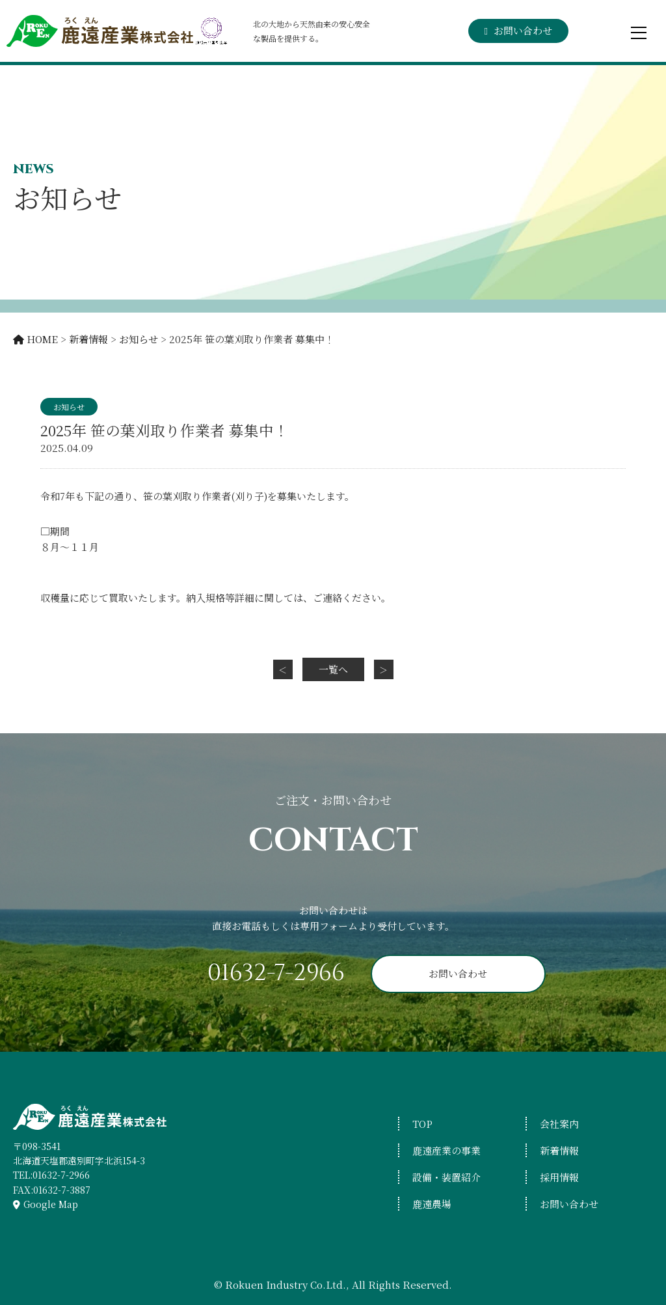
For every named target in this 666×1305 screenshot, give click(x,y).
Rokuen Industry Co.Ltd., (288, 1284)
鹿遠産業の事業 (446, 1150)
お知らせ (69, 406)
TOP (422, 1123)
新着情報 (559, 1150)
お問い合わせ (521, 30)
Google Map (50, 1204)
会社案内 (559, 1123)
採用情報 (559, 1177)
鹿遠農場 (431, 1204)
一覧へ (333, 669)
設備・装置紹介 (446, 1177)
